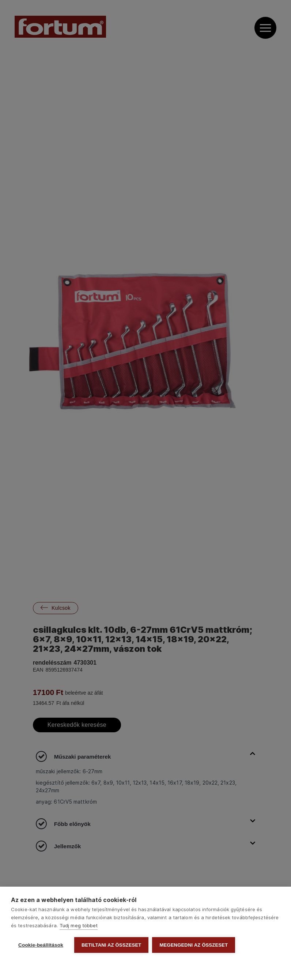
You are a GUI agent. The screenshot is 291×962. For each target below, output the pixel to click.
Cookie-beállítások (40, 945)
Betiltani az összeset (111, 945)
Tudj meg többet (79, 925)
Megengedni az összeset (193, 945)
